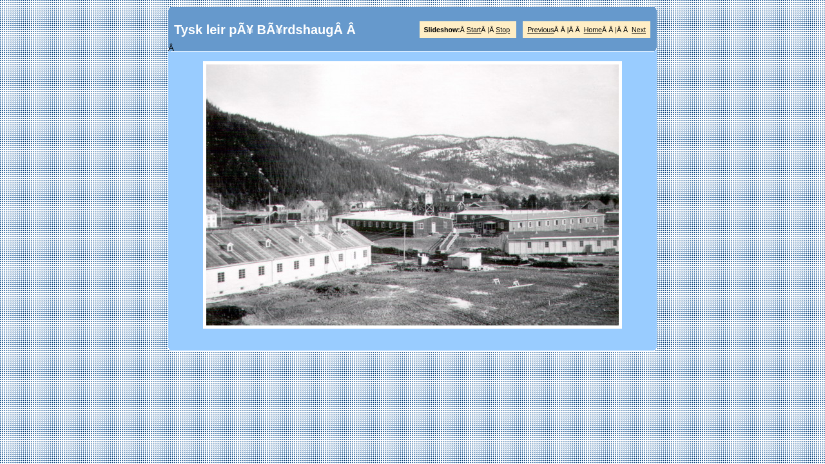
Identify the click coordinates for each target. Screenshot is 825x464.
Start (474, 30)
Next (639, 30)
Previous (540, 30)
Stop (503, 30)
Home (593, 30)
